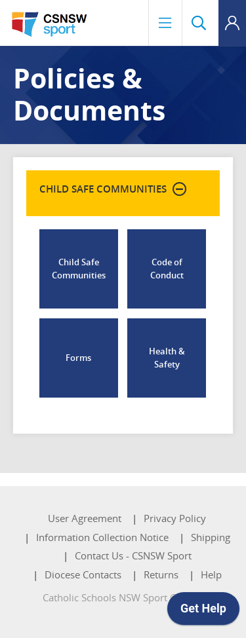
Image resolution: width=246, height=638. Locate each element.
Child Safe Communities (79, 268)
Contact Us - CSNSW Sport (133, 555)
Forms (78, 358)
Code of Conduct (167, 268)
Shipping (210, 537)
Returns (161, 574)
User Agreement (84, 518)
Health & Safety (167, 357)
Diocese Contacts (83, 574)
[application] (203, 612)
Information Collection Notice (102, 537)
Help (211, 574)
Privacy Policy (175, 518)
